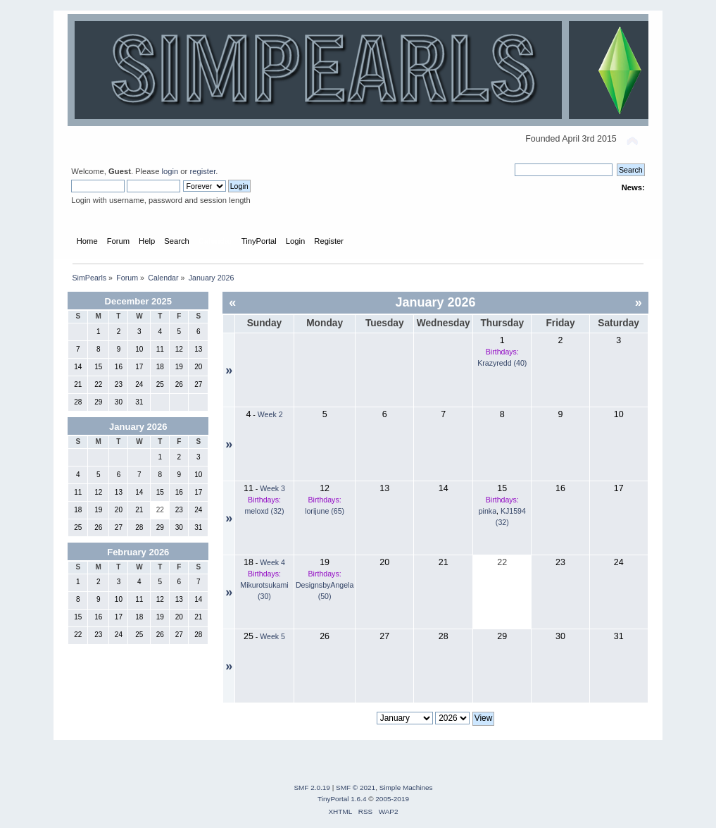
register (202, 171)
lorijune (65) (324, 511)
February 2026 (138, 552)
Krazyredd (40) (502, 363)
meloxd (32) (264, 511)
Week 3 (272, 488)
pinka (487, 511)
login (170, 171)
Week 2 (270, 414)
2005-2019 (392, 799)
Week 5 (272, 636)
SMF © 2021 (355, 787)
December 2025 (138, 301)
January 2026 (138, 426)
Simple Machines (406, 787)
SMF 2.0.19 (312, 787)
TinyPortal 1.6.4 (342, 799)
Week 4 (272, 562)
